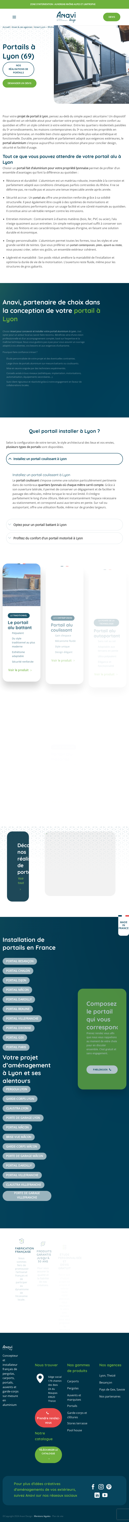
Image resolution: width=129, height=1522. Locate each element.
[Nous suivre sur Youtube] (104, 1495)
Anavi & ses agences (22, 27)
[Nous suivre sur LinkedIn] (97, 1495)
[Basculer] (9, 458)
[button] (14, 17)
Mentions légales (42, 1516)
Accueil (6, 27)
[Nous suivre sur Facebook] (93, 1487)
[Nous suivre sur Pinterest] (108, 1487)
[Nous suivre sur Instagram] (101, 1487)
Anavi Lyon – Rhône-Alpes (47, 27)
